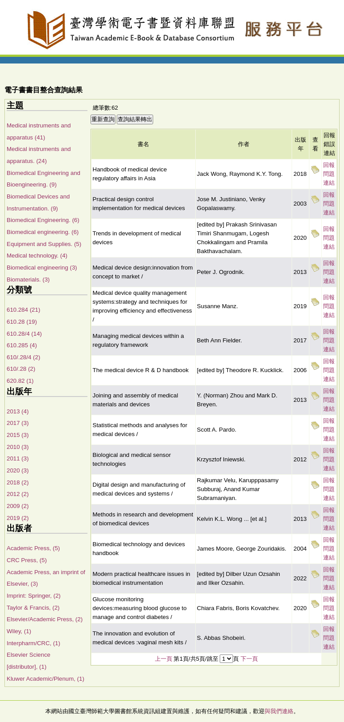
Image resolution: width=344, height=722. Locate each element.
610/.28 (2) (21, 368)
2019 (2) (18, 518)
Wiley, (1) (19, 631)
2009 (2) (18, 506)
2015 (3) (18, 435)
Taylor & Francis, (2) (33, 607)
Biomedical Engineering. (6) (43, 220)
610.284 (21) (23, 309)
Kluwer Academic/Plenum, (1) (45, 678)
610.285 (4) (22, 345)
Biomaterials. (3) (28, 279)
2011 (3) (18, 458)
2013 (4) (18, 411)
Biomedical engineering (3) (42, 267)
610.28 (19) (22, 321)
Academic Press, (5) (33, 548)
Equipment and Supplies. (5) (44, 244)
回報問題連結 (329, 174)
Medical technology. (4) (37, 255)
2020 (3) (18, 470)
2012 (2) (18, 494)
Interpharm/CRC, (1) (33, 643)
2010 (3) (18, 447)
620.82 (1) (20, 380)
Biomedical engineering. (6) (43, 232)
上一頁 (163, 658)
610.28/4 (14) (24, 333)
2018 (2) (18, 482)
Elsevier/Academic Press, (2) (45, 619)
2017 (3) (18, 423)
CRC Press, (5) (27, 560)
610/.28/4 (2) (23, 357)
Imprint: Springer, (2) (33, 595)
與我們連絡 (279, 711)
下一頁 (249, 658)
